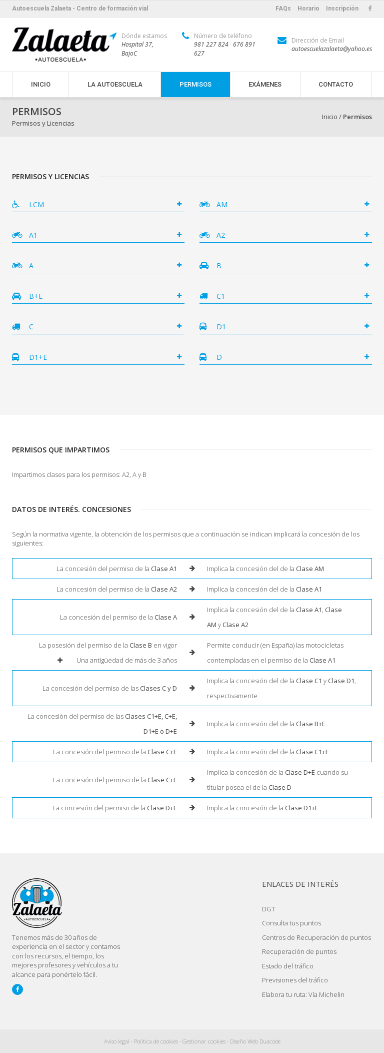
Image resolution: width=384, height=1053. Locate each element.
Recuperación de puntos (299, 951)
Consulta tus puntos (291, 922)
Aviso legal (117, 1041)
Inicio (40, 84)
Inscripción (342, 8)
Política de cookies (156, 1041)
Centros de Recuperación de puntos (316, 937)
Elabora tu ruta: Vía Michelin (303, 994)
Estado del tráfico (288, 965)
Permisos (196, 84)
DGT (268, 908)
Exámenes (265, 84)
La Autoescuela (115, 84)
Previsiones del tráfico (295, 979)
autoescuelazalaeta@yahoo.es (332, 49)
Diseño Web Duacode (255, 1041)
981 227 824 (211, 44)
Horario (309, 8)
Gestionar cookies (204, 1041)
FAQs (283, 8)
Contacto (335, 84)
